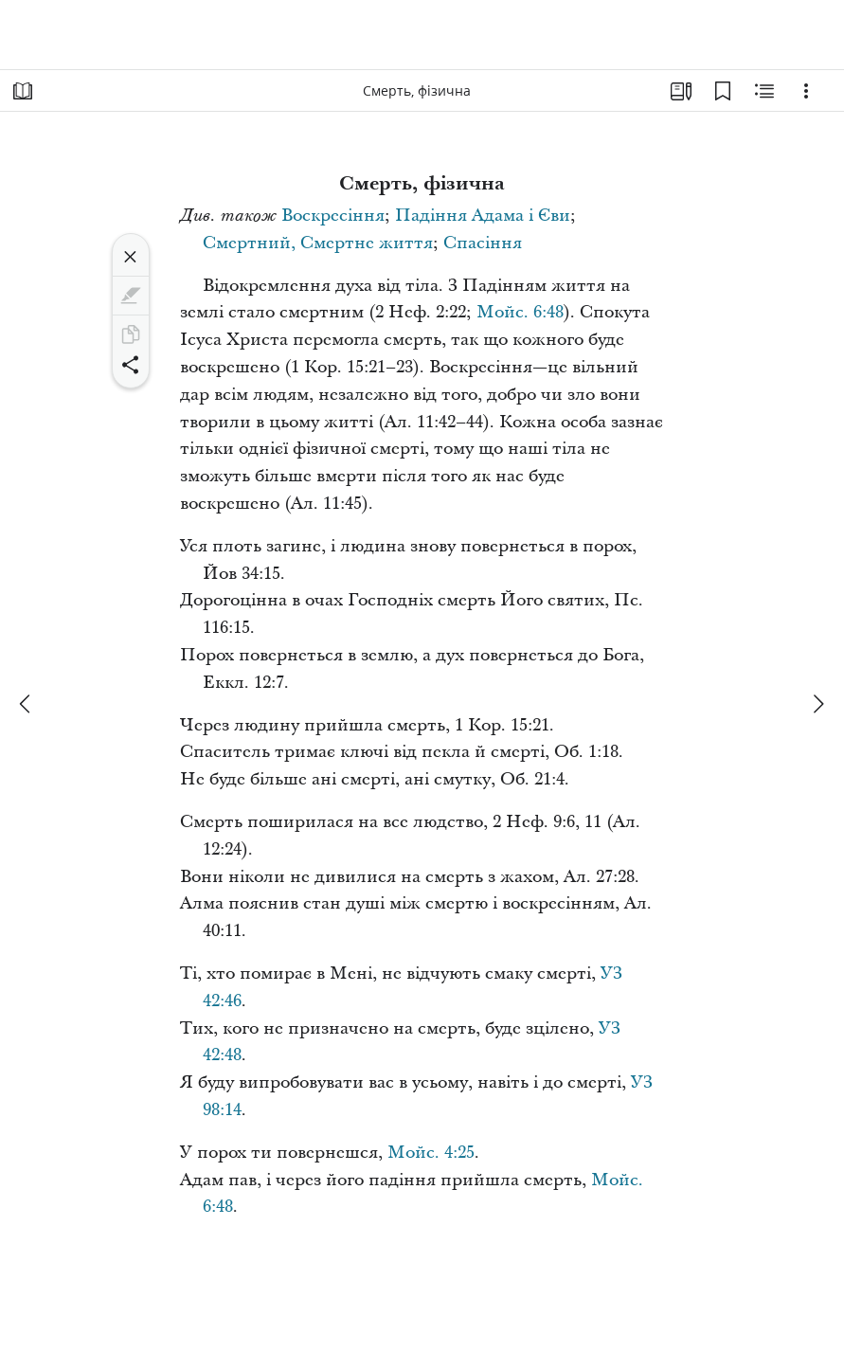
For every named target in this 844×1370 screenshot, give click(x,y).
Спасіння (482, 243)
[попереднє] (26, 704)
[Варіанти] (806, 91)
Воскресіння (333, 215)
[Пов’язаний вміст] (764, 91)
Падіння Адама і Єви (482, 215)
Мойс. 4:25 (431, 1152)
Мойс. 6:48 (520, 312)
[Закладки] (723, 91)
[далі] (817, 704)
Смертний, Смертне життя (318, 243)
